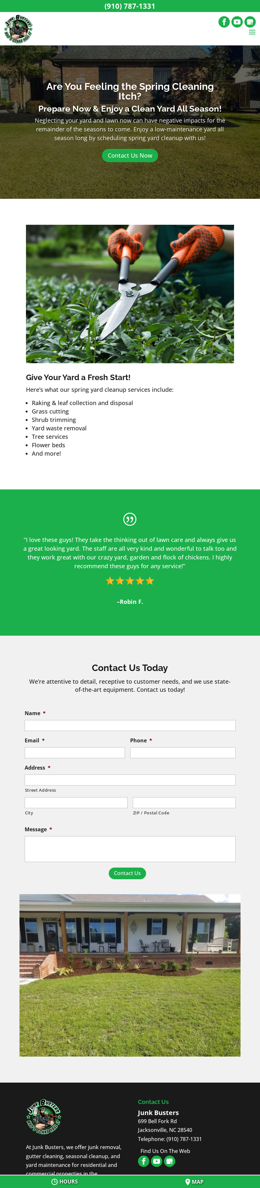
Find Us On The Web (165, 1151)
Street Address (40, 790)
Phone (141, 740)
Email (35, 740)
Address (38, 767)
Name (35, 713)
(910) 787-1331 (130, 6)
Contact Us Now (130, 155)
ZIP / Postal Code (151, 813)
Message (38, 829)
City (29, 813)
